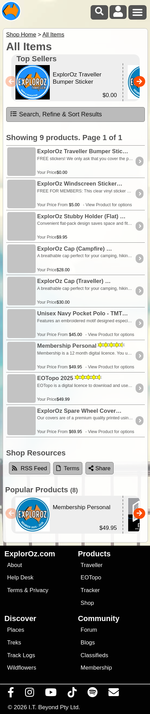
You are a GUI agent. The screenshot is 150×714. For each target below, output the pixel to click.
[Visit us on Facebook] (11, 694)
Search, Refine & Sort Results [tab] (56, 114)
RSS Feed (29, 468)
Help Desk (20, 577)
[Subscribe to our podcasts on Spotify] (92, 694)
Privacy (39, 590)
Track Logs (21, 655)
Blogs (88, 642)
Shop (87, 603)
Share (100, 468)
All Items (53, 34)
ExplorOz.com (29, 553)
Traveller (92, 565)
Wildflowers (21, 667)
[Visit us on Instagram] (30, 694)
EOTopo (91, 577)
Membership (96, 667)
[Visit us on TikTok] (72, 694)
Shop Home (21, 34)
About (14, 565)
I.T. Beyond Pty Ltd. (54, 707)
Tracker (90, 590)
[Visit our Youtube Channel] (51, 694)
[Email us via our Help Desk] (114, 694)
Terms (15, 590)
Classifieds (94, 655)
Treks (14, 642)
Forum (89, 630)
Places (15, 630)
